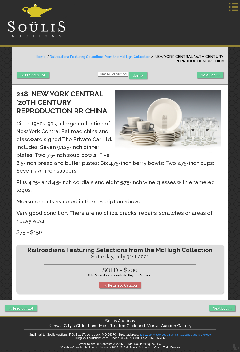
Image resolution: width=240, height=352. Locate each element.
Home (31, 56)
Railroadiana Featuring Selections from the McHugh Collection (95, 56)
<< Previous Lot (34, 75)
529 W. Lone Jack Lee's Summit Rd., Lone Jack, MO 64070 (175, 336)
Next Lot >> (209, 75)
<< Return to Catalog (120, 285)
